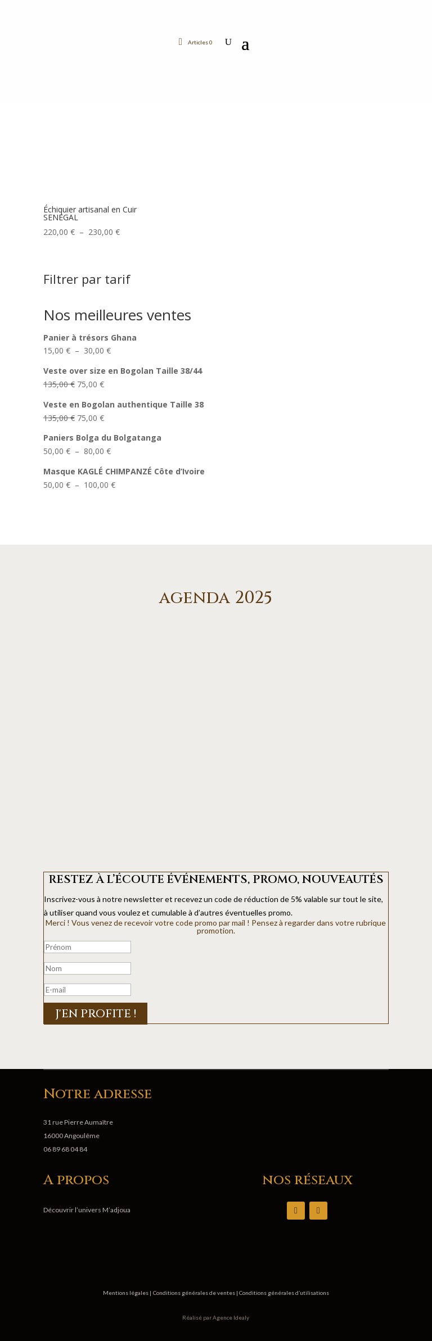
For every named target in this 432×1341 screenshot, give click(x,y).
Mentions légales (126, 1292)
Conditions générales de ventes (194, 1292)
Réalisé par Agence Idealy (215, 1317)
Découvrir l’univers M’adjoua (86, 1210)
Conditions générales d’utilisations (283, 1292)
